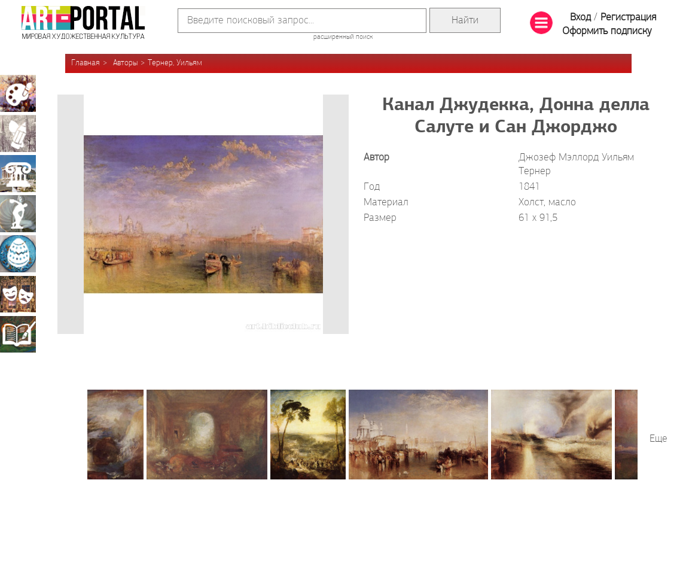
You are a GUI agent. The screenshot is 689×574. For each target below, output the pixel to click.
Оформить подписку (607, 31)
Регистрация (628, 17)
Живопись (18, 93)
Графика (18, 133)
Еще (658, 439)
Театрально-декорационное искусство (18, 293)
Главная (85, 63)
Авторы (125, 63)
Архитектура (18, 173)
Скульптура (18, 213)
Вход (580, 17)
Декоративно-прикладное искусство (18, 253)
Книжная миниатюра (18, 334)
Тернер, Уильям (175, 63)
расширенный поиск (343, 37)
